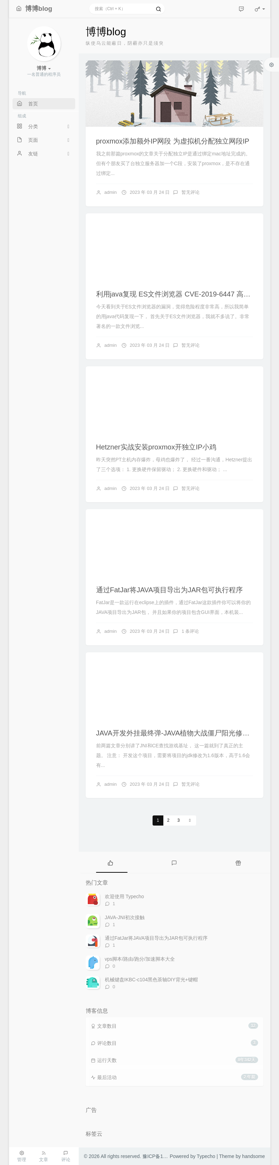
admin (110, 192)
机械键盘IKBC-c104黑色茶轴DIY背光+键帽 (151, 979)
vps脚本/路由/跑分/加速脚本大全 (140, 959)
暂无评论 (190, 192)
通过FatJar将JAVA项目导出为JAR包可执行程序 (169, 590)
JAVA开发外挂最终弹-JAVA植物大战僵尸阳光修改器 (176, 733)
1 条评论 (190, 631)
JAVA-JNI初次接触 (125, 917)
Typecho (206, 1156)
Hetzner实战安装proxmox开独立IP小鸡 (156, 447)
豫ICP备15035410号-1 (166, 1156)
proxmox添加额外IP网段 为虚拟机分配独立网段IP (172, 141)
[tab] (110, 862)
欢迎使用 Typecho (124, 896)
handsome (253, 1156)
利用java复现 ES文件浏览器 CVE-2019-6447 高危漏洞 (180, 294)
